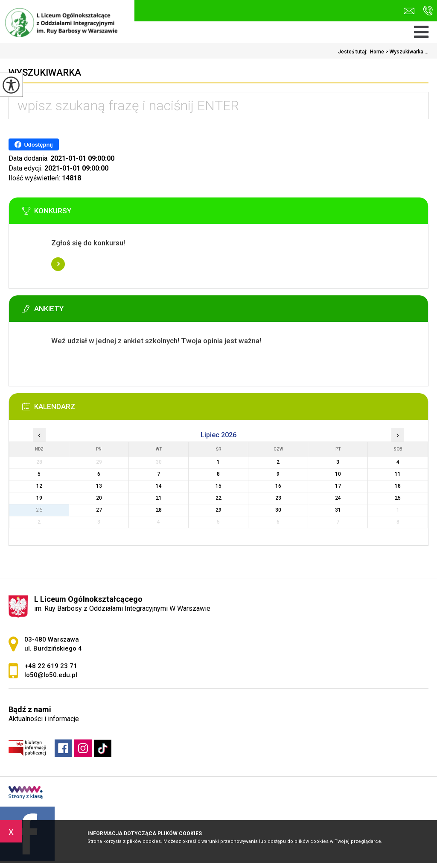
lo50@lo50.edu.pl (409, 11)
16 (278, 486)
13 (99, 486)
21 (159, 498)
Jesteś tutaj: (354, 51)
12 (39, 486)
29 (218, 510)
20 (99, 498)
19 (39, 498)
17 (338, 486)
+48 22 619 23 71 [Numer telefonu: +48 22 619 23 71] (50, 666)
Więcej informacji (58, 264)
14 (159, 486)
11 (398, 474)
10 (338, 474)
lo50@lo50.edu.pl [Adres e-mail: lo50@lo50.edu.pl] (50, 675)
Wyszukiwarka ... (406, 51)
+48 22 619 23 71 (428, 11)
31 (338, 510)
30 (278, 510)
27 (99, 510)
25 (398, 498)
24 (338, 498)
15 (218, 486)
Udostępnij (33, 144)
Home (377, 51)
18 (398, 486)
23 (278, 498)
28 (159, 510)
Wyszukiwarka (45, 72)
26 (39, 510)
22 (218, 498)
